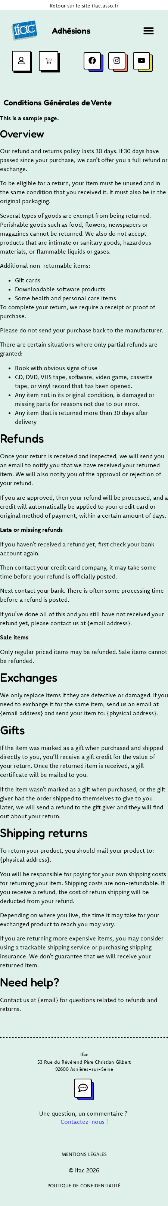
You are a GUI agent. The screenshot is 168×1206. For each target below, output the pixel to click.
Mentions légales (84, 1154)
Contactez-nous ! (84, 1121)
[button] (148, 30)
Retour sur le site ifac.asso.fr (84, 5)
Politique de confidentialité (84, 1185)
